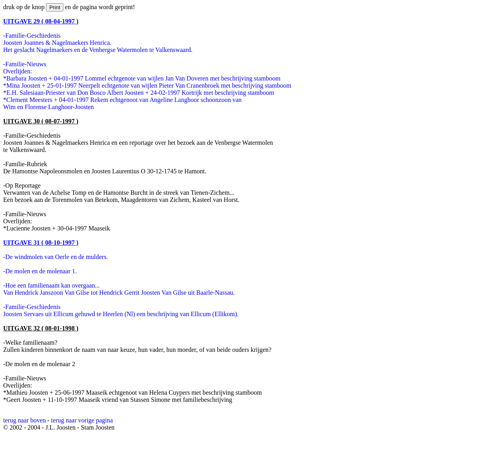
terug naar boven (24, 420)
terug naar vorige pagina (82, 420)
